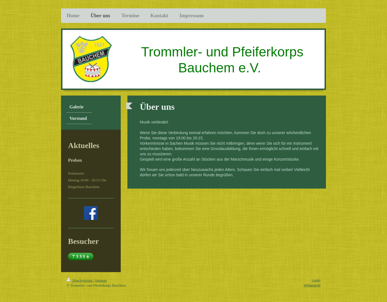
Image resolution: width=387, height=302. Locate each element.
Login (316, 280)
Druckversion (80, 280)
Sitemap (101, 280)
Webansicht (312, 285)
